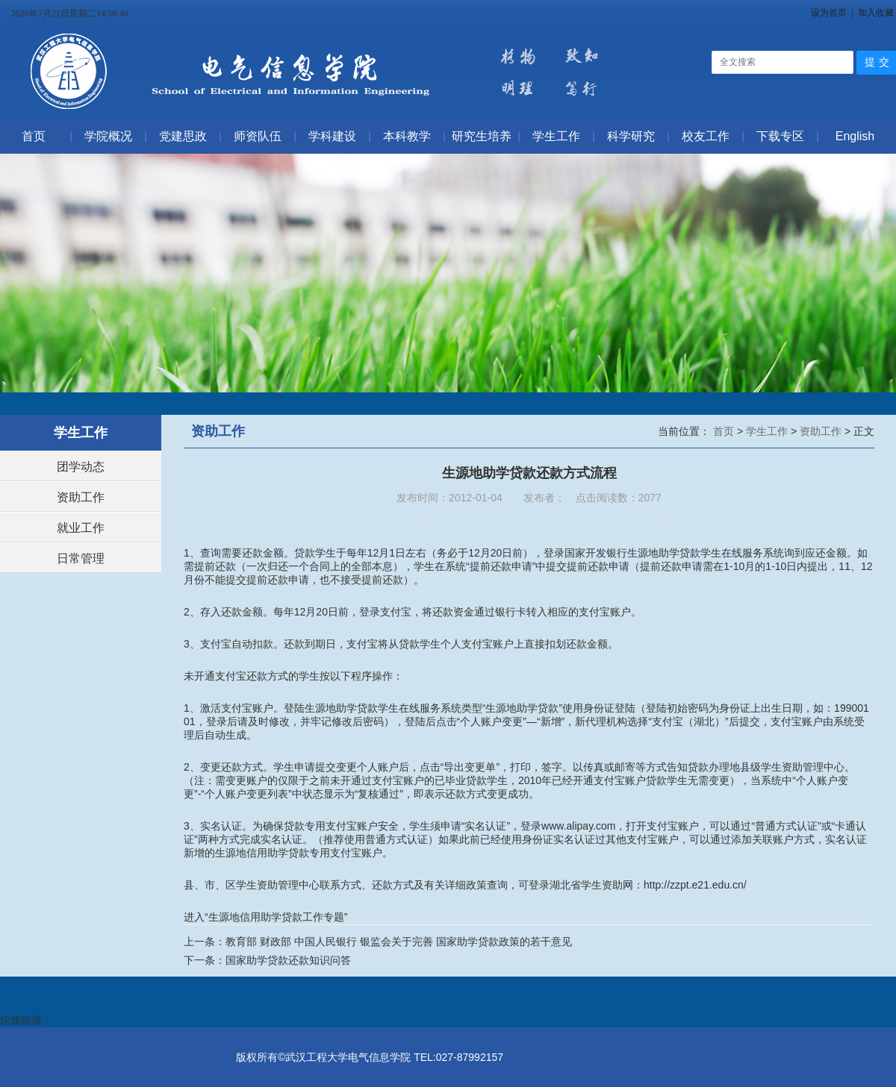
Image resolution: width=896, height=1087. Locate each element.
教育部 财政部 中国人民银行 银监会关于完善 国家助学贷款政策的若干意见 (398, 941)
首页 (725, 431)
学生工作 (768, 431)
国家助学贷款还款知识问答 (288, 960)
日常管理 (81, 558)
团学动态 (81, 466)
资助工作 (81, 497)
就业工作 (81, 527)
